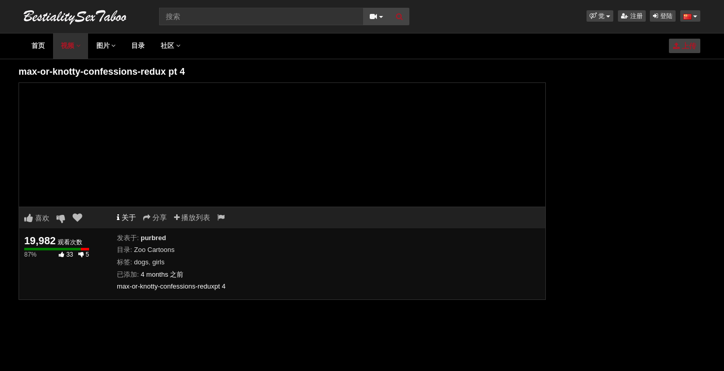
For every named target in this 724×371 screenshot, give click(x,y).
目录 (138, 45)
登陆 (662, 16)
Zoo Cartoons (154, 250)
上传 (684, 46)
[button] (600, 16)
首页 (38, 45)
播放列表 (192, 217)
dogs (141, 262)
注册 (631, 16)
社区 (170, 45)
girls (158, 262)
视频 (70, 45)
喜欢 (36, 218)
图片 (106, 45)
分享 (155, 217)
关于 (126, 217)
